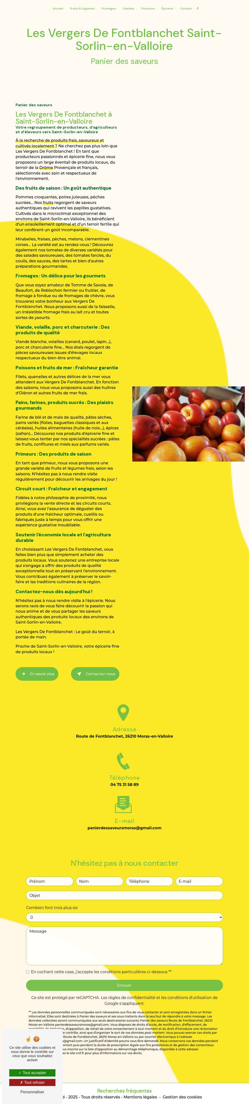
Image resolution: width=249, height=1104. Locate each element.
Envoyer (124, 976)
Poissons (148, 8)
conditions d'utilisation (190, 988)
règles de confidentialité (131, 988)
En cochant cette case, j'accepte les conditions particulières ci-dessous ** (101, 963)
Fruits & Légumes (82, 8)
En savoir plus (36, 674)
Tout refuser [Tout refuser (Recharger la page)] (32, 1082)
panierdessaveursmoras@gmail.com (124, 819)
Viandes (128, 8)
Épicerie (167, 8)
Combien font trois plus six (52, 898)
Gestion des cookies (182, 1097)
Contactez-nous (95, 674)
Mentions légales (140, 1097)
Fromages (109, 8)
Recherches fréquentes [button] (124, 1090)
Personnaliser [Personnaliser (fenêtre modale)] (32, 1092)
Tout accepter (32, 1073)
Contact (186, 8)
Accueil (58, 8)
